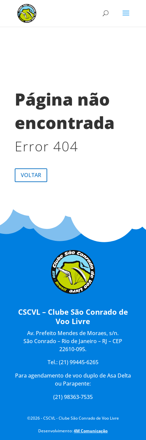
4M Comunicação (90, 431)
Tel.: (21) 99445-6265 (73, 362)
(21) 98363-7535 (73, 397)
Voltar (31, 175)
